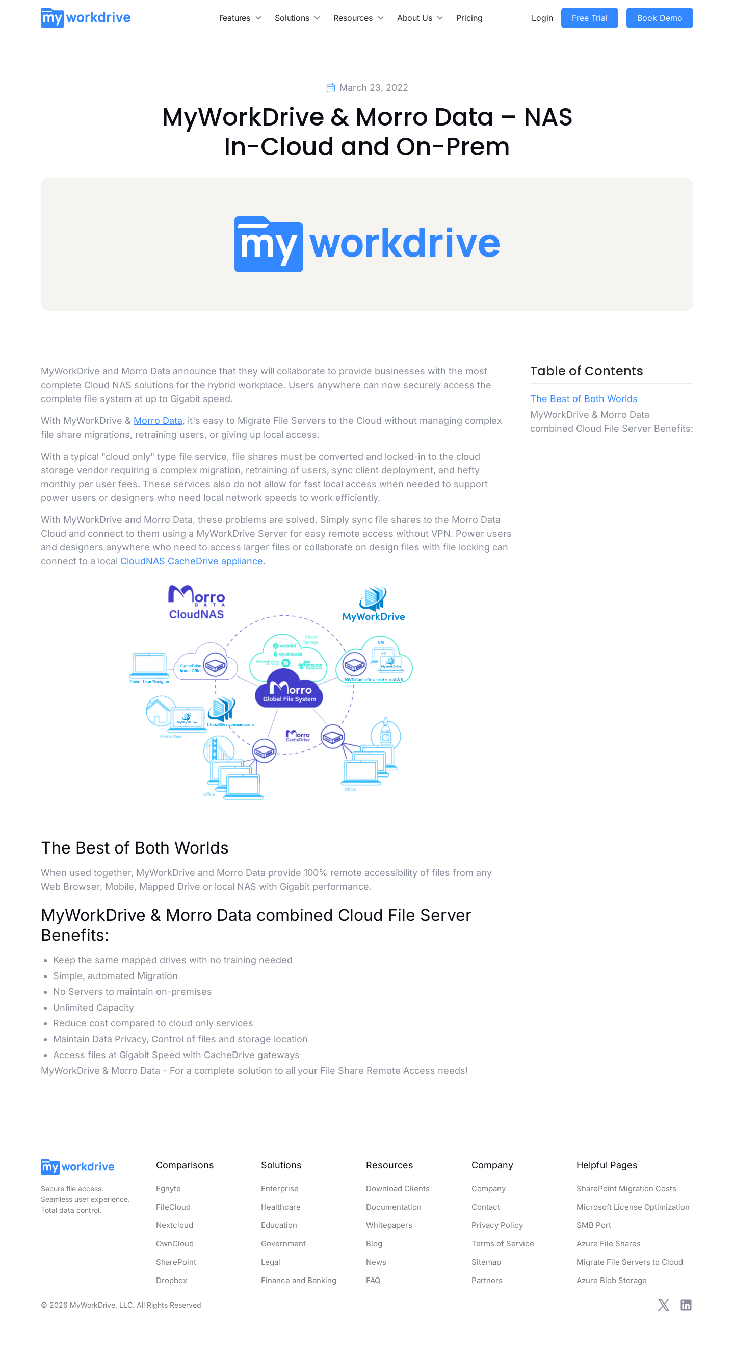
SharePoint (176, 1262)
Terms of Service (502, 1243)
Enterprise (280, 1188)
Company (488, 1188)
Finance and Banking (298, 1280)
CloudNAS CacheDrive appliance (191, 561)
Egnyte (168, 1188)
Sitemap (486, 1262)
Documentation (394, 1207)
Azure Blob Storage (611, 1280)
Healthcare (281, 1207)
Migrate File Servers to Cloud (629, 1262)
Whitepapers (389, 1225)
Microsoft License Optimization (633, 1207)
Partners (487, 1280)
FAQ (373, 1280)
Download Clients (398, 1188)
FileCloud (173, 1207)
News (376, 1262)
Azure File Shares (608, 1243)
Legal (270, 1262)
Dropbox (171, 1280)
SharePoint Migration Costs (626, 1188)
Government (283, 1243)
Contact (485, 1207)
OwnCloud (175, 1243)
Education (279, 1225)
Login (542, 18)
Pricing (469, 18)
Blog (374, 1243)
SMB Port (593, 1225)
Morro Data (158, 420)
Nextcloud (174, 1225)
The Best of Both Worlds (584, 398)
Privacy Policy (497, 1225)
